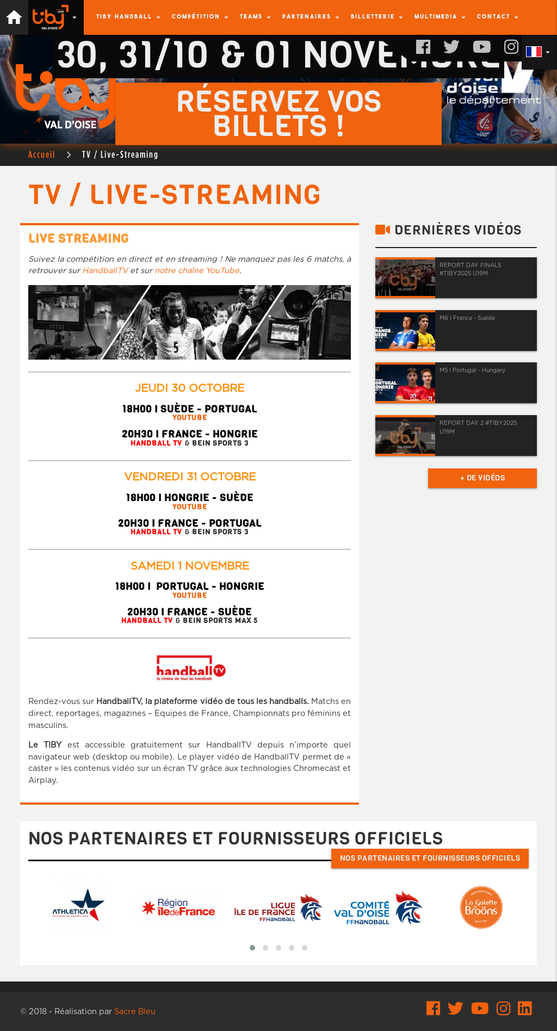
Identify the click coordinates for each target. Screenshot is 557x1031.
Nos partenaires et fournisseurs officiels (430, 858)
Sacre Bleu (135, 1012)
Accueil (41, 154)
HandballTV (105, 271)
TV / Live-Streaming (120, 154)
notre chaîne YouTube (196, 271)
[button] (252, 947)
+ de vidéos (482, 478)
